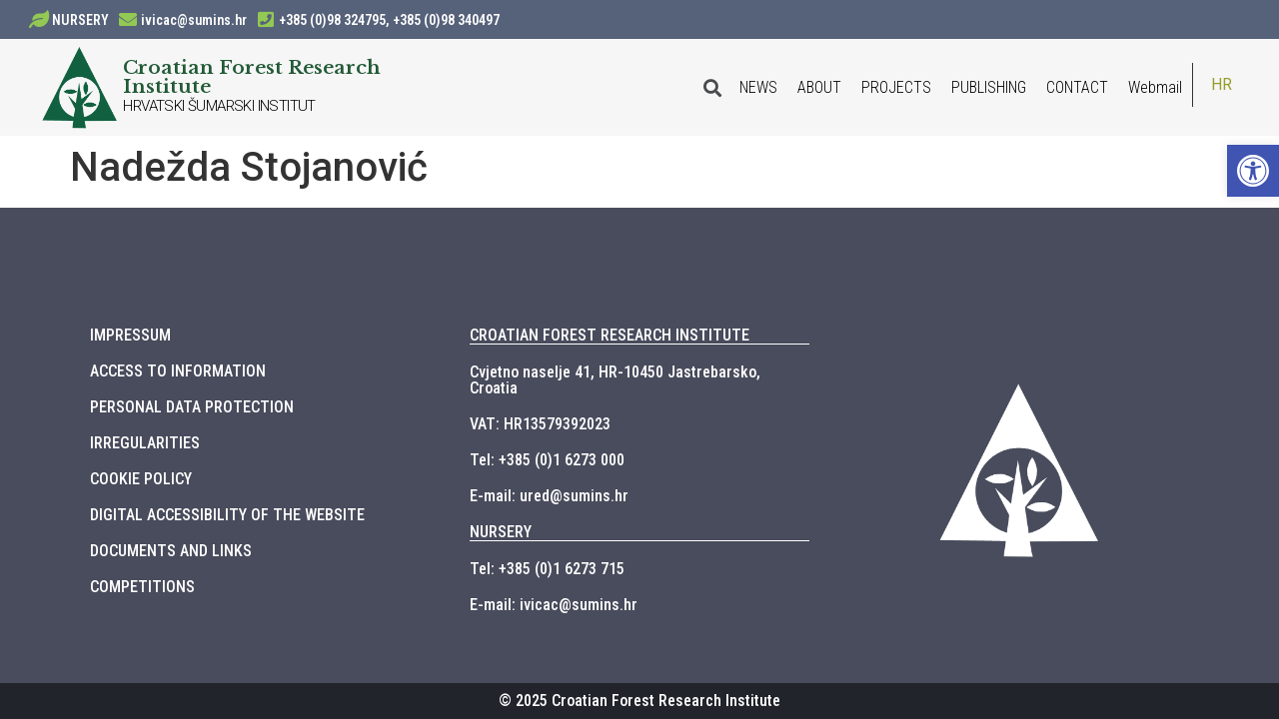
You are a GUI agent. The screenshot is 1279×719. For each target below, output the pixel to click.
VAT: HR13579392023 (540, 423)
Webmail (1155, 87)
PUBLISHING (988, 87)
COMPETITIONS (142, 586)
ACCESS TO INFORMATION (178, 370)
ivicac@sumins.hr (194, 20)
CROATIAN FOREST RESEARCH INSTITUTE (609, 335)
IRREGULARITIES (145, 442)
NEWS (758, 87)
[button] (1253, 171)
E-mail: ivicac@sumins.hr (554, 604)
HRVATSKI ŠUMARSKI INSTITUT (219, 106)
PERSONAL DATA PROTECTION (192, 406)
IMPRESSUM (130, 335)
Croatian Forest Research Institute (252, 76)
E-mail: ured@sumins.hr (549, 495)
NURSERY (80, 20)
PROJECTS (896, 87)
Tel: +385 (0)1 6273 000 (547, 459)
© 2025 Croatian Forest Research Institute (639, 700)
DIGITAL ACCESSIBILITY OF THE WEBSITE (227, 514)
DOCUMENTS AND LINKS (171, 550)
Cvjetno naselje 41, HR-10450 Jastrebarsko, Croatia (615, 379)
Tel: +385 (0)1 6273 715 (547, 568)
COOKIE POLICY (141, 478)
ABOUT (819, 87)
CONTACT (1077, 87)
